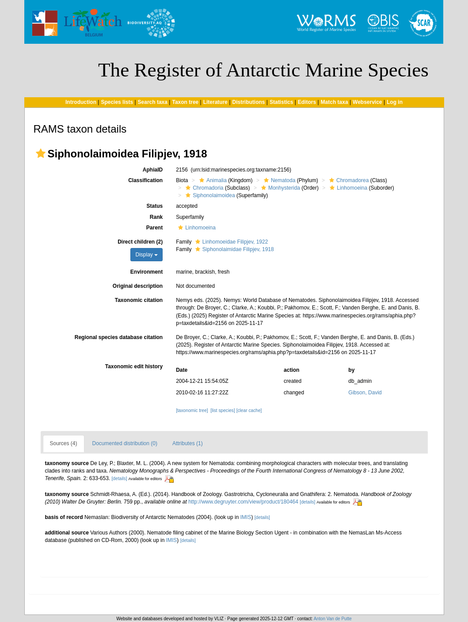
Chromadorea (348, 180)
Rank (156, 217)
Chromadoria (203, 188)
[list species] (222, 410)
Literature (215, 102)
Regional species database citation (119, 337)
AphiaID (153, 170)
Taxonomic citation (139, 300)
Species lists (117, 102)
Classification (145, 180)
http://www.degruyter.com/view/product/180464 (243, 502)
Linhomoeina (347, 188)
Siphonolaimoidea (209, 195)
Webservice (367, 102)
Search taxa (152, 102)
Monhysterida (279, 188)
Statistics (281, 102)
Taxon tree (185, 102)
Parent (154, 228)
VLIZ (219, 618)
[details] (119, 478)
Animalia (212, 180)
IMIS (245, 517)
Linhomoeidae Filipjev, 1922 (230, 242)
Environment (146, 272)
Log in (395, 102)
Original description (138, 286)
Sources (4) (63, 443)
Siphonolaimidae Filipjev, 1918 (233, 249)
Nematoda (278, 180)
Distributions (248, 102)
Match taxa (334, 102)
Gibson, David (364, 392)
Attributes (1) (187, 443)
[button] (41, 153)
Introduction (80, 102)
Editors (307, 102)
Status (154, 206)
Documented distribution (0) (124, 443)
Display (146, 255)
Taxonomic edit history (134, 366)
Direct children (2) (140, 242)
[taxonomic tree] (192, 410)
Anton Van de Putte (333, 618)
